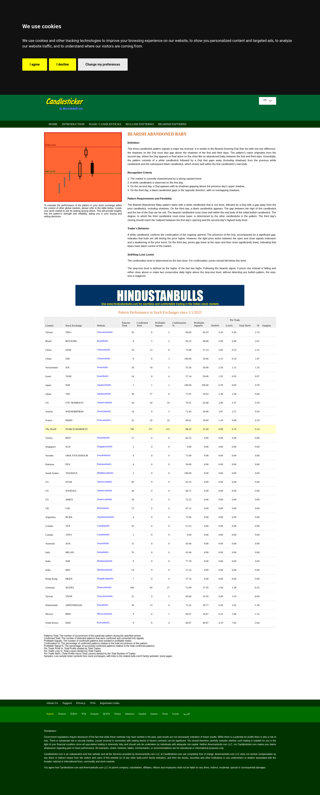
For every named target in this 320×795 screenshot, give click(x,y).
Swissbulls (102, 367)
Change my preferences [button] (102, 64)
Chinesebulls (103, 349)
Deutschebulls (104, 587)
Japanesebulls (104, 384)
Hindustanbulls (105, 560)
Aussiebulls (103, 543)
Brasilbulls (102, 340)
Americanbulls (104, 402)
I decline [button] (62, 64)
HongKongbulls (105, 578)
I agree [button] (35, 64)
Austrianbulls (104, 411)
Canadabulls (103, 525)
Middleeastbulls (105, 472)
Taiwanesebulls (105, 332)
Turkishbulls (103, 437)
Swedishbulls (104, 455)
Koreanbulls (103, 622)
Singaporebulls (104, 446)
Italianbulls (103, 552)
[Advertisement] (172, 107)
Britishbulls (103, 508)
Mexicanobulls (104, 613)
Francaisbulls (104, 420)
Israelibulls (102, 376)
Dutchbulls (102, 604)
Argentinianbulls (105, 516)
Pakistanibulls (104, 464)
